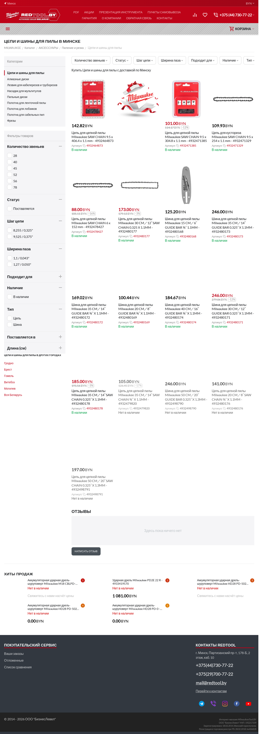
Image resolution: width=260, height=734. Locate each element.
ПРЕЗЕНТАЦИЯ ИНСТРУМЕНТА (120, 12)
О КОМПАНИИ (111, 18)
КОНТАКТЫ (164, 18)
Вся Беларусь (13, 395)
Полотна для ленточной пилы (26, 103)
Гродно (8, 363)
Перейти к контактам (211, 691)
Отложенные (14, 660)
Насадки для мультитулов (24, 91)
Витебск (9, 382)
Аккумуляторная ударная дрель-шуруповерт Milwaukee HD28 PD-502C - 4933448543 (54, 607)
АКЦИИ (89, 12)
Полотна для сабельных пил (25, 114)
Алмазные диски (18, 79)
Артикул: (77, 145)
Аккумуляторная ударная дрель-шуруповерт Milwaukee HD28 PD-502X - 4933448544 (223, 581)
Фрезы (11, 120)
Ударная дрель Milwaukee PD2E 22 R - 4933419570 (137, 581)
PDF (76, 12)
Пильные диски (17, 97)
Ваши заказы (14, 653)
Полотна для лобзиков (22, 108)
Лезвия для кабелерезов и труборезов (32, 85)
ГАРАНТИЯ (89, 18)
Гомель (9, 376)
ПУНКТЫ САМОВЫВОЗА (164, 12)
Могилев (10, 388)
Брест (8, 369)
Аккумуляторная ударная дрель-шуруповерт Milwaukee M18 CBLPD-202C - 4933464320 (51, 581)
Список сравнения (18, 667)
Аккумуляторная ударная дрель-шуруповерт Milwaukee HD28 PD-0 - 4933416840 (136, 607)
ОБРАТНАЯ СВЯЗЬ (139, 18)
